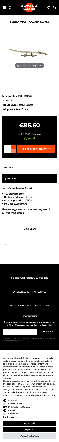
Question (10, 178)
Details (8, 167)
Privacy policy (48, 395)
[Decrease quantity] (13, 151)
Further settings (10, 417)
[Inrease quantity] (13, 147)
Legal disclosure (14, 392)
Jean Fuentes (26, 105)
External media (15, 403)
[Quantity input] (7, 149)
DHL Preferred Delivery (19, 407)
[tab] (29, 167)
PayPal (11, 410)
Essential (12, 400)
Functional (13, 413)
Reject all (30, 429)
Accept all (29, 423)
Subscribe (46, 332)
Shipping (36, 134)
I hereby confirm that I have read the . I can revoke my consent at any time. (29, 339)
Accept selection (29, 436)
